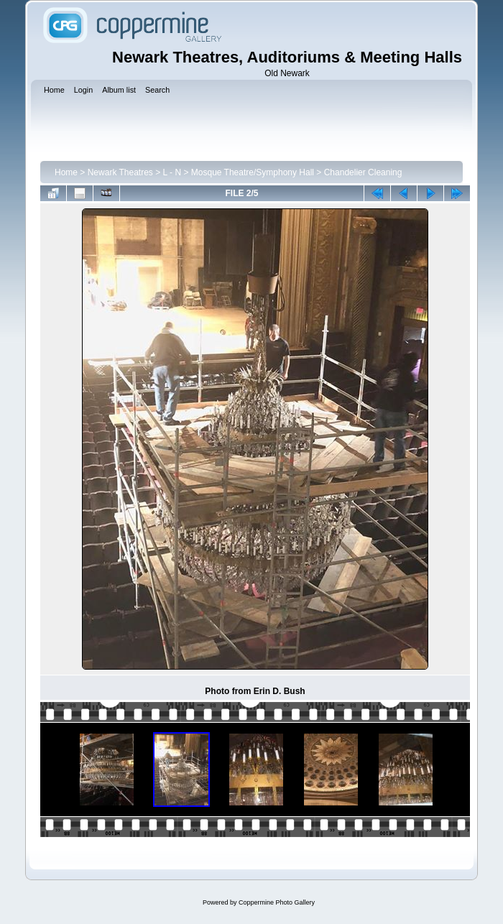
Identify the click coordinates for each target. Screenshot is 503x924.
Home (66, 172)
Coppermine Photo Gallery (277, 902)
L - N (172, 172)
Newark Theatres (120, 172)
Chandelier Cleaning (363, 172)
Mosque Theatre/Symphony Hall (252, 172)
